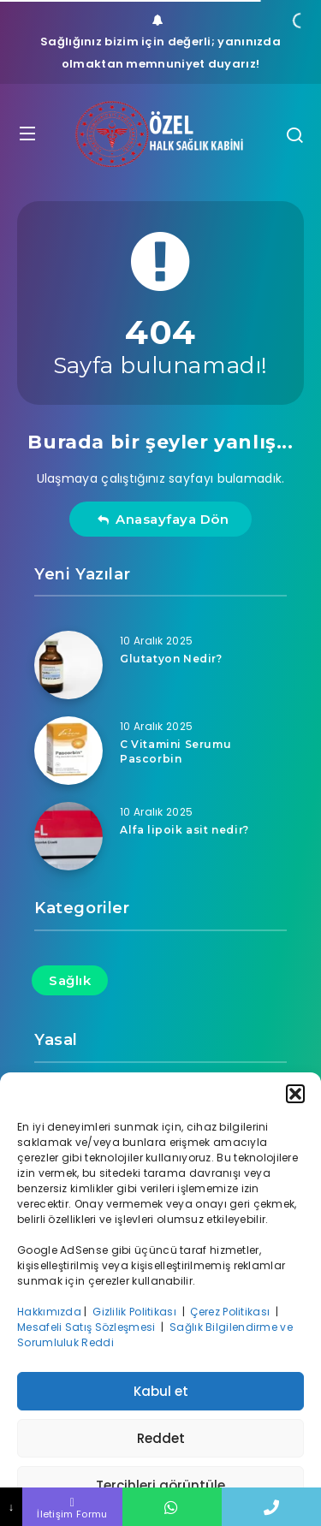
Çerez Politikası (231, 1311)
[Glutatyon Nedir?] (68, 665)
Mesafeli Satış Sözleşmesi (87, 1327)
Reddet (161, 1438)
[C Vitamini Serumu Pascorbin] (68, 750)
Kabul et (161, 1391)
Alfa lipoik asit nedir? (184, 829)
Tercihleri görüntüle (160, 1485)
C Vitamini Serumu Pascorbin (175, 751)
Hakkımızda (49, 1311)
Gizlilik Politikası (135, 1311)
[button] (295, 1093)
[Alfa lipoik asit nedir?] (68, 836)
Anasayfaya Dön (163, 519)
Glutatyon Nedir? (171, 658)
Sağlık (70, 980)
